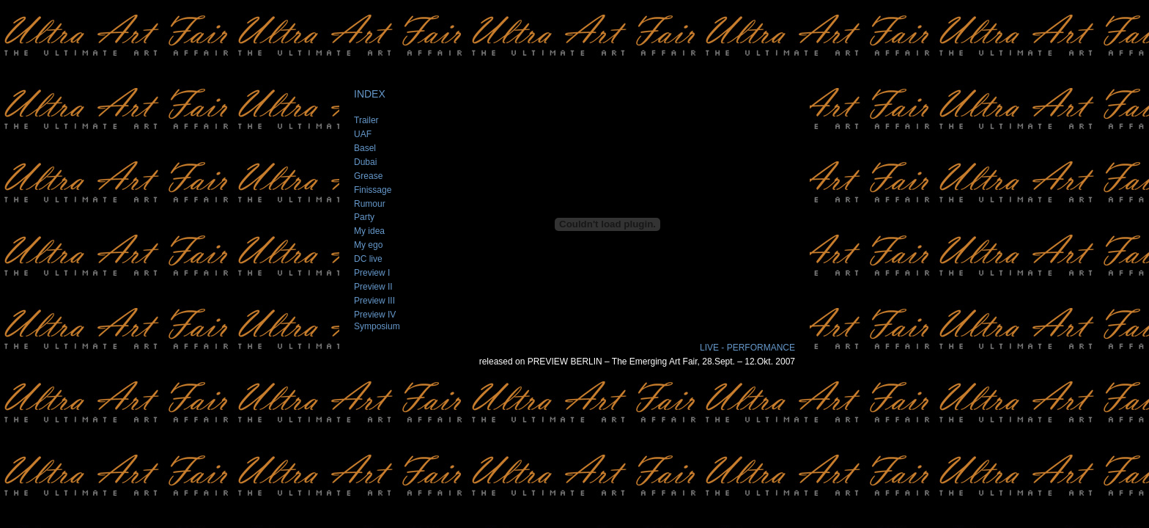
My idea (369, 231)
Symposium (377, 326)
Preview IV (375, 314)
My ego (368, 245)
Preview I (372, 273)
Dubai (365, 162)
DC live (368, 259)
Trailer (366, 120)
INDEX (369, 94)
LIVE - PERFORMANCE (747, 347)
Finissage (372, 190)
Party (364, 217)
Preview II (373, 287)
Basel (365, 148)
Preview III (374, 301)
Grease (368, 176)
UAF (363, 134)
